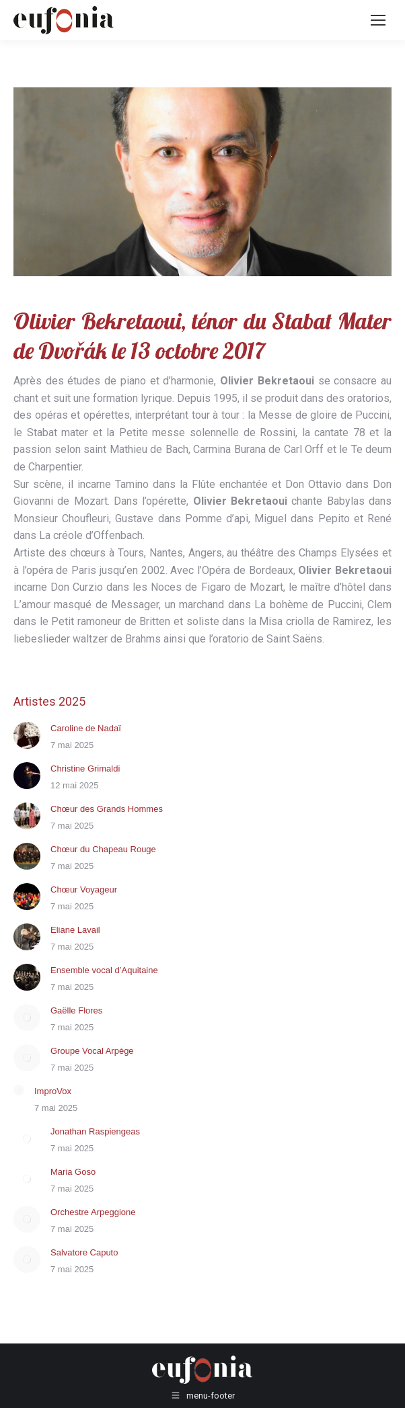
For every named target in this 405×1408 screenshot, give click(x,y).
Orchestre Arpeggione (92, 1212)
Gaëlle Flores (76, 1010)
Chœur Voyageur (83, 889)
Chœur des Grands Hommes (106, 809)
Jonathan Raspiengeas (95, 1131)
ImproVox (52, 1091)
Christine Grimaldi (85, 768)
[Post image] (26, 735)
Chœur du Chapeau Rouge (103, 849)
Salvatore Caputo (84, 1252)
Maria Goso (73, 1172)
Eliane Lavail (75, 930)
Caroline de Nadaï (85, 728)
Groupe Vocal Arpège (92, 1051)
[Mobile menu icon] (378, 20)
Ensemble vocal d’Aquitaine (104, 970)
